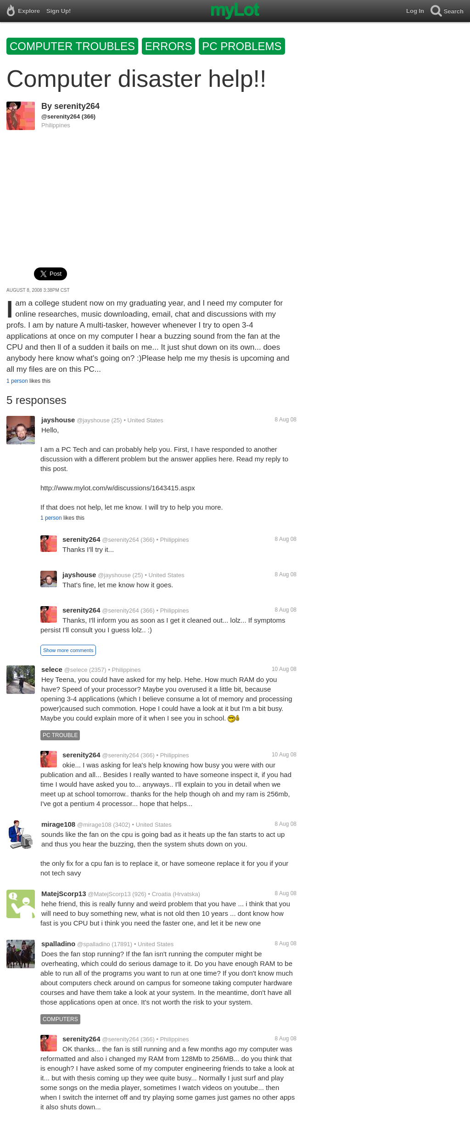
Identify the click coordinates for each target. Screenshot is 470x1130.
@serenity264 (60, 116)
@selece (76, 669)
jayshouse (58, 420)
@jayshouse (93, 420)
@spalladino (93, 944)
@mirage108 (94, 824)
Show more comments (68, 650)
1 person (17, 381)
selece (51, 669)
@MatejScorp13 (109, 894)
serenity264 (77, 106)
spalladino (58, 944)
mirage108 (58, 824)
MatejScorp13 (63, 893)
